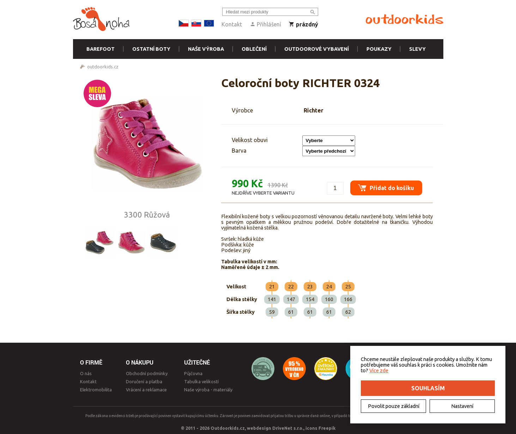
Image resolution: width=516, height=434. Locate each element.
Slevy (417, 49)
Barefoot (100, 49)
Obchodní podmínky (147, 373)
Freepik (326, 428)
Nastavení (462, 406)
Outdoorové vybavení (316, 49)
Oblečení (254, 49)
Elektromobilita (96, 389)
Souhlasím (428, 388)
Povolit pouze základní (393, 406)
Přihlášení (265, 24)
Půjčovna (193, 373)
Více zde (378, 370)
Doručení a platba (144, 381)
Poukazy (378, 49)
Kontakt (231, 24)
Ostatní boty (151, 49)
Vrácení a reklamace (146, 389)
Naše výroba (206, 49)
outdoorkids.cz (103, 66)
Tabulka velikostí (201, 381)
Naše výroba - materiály (208, 389)
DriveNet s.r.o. (287, 428)
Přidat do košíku (384, 185)
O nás (86, 373)
